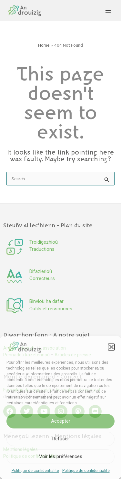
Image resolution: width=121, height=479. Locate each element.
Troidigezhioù (43, 242)
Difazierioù (40, 271)
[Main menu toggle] (108, 10)
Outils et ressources (50, 309)
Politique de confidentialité (35, 470)
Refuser (60, 439)
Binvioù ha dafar (46, 301)
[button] (111, 347)
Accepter (60, 421)
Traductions (42, 249)
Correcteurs (42, 278)
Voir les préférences (60, 456)
